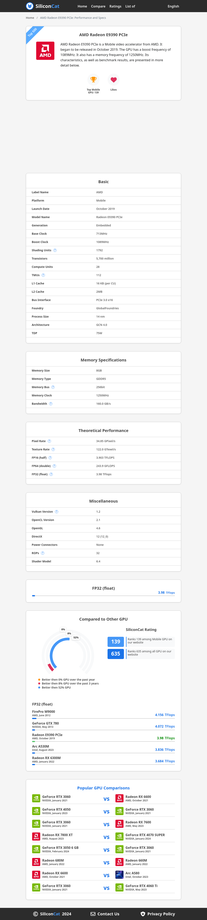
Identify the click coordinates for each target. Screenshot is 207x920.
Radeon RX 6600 (138, 796)
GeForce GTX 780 (45, 723)
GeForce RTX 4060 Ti (141, 886)
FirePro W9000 (43, 711)
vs (107, 798)
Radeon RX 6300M (46, 758)
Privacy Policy (161, 914)
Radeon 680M (53, 860)
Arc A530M (40, 746)
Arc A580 (132, 873)
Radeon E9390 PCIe (47, 735)
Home (82, 6)
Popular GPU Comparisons (103, 788)
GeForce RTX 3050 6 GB (60, 847)
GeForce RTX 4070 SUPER (145, 835)
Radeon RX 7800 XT (57, 835)
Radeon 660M (136, 860)
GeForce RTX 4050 (56, 809)
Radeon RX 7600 (138, 822)
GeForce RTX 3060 (56, 796)
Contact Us (108, 914)
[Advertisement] (103, 136)
